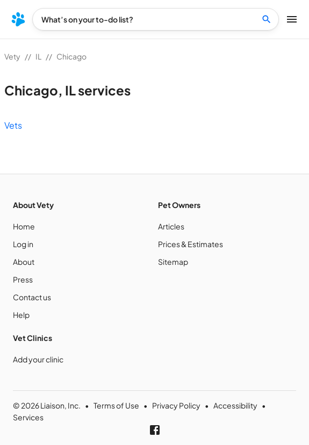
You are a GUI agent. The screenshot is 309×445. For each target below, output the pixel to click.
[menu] (18, 19)
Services (28, 417)
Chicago (71, 56)
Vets (13, 125)
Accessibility (235, 405)
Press (23, 279)
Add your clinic (38, 359)
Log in (23, 244)
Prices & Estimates (190, 244)
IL (38, 56)
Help (21, 315)
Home (24, 226)
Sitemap (173, 261)
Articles (171, 226)
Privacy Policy (176, 405)
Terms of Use (116, 405)
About (23, 261)
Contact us (32, 297)
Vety (12, 56)
